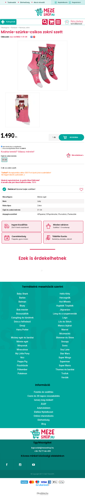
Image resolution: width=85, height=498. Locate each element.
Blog (43, 424)
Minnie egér (22, 341)
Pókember (22, 369)
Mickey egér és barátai (22, 337)
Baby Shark (22, 293)
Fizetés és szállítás (43, 392)
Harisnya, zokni (24, 27)
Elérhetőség (25, 2)
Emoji (22, 325)
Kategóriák (10, 21)
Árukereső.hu (42, 488)
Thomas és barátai (65, 369)
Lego (64, 317)
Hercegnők (65, 297)
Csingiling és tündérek (22, 317)
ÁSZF (43, 404)
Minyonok (22, 345)
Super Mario (65, 365)
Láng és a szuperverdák (65, 313)
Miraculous (22, 349)
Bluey (22, 305)
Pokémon (22, 373)
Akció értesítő (39, 2)
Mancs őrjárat (65, 325)
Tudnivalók (12, 2)
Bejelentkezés (63, 2)
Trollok (64, 373)
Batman (22, 301)
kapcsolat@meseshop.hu (42, 448)
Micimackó (64, 333)
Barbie (22, 297)
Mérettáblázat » (78, 155)
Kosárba (74, 137)
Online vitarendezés (44, 416)
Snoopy (65, 341)
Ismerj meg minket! (43, 400)
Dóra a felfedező (22, 321)
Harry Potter (22, 329)
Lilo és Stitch (64, 321)
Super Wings (65, 357)
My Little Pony (22, 353)
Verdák (64, 377)
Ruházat (14, 27)
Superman (65, 361)
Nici (22, 357)
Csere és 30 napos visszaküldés (43, 396)
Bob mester (22, 309)
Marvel (64, 329)
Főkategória (5, 27)
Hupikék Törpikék (64, 305)
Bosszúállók (22, 313)
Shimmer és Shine (65, 337)
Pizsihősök (22, 365)
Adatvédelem (43, 408)
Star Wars (65, 353)
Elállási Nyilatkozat (43, 412)
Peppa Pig (22, 361)
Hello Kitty (65, 293)
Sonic (65, 345)
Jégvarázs (65, 309)
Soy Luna (64, 349)
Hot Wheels (65, 301)
